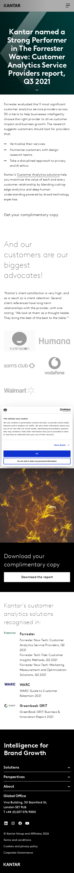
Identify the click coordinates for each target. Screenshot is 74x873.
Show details (60, 445)
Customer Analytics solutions (38, 174)
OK (37, 454)
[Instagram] (13, 824)
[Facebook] (20, 824)
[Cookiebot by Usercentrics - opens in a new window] (54, 410)
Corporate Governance (18, 852)
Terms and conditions (17, 840)
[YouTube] (6, 824)
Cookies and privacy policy (21, 846)
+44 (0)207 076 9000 (21, 812)
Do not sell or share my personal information (37, 461)
